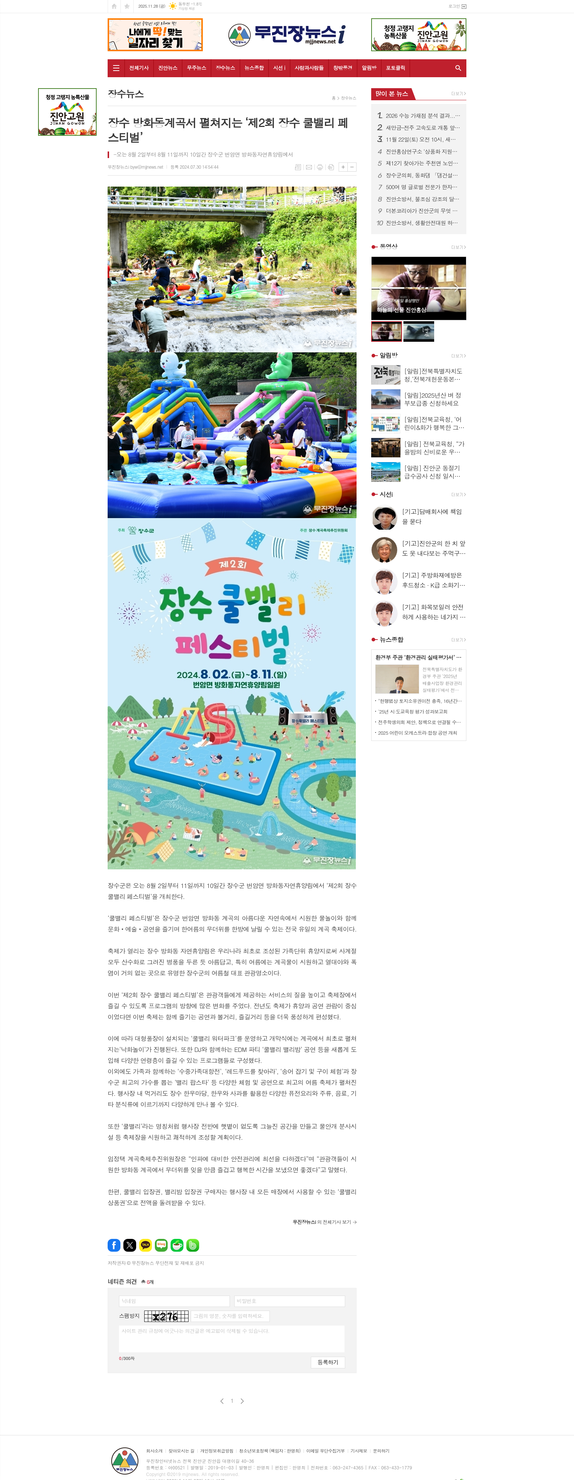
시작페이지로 (114, 6)
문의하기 (381, 1451)
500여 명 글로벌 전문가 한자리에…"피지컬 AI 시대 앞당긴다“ (423, 187)
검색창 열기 (457, 68)
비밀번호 (246, 1300)
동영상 (388, 246)
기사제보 (359, 1451)
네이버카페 (177, 1245)
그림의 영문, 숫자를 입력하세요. (228, 1315)
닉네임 (129, 1300)
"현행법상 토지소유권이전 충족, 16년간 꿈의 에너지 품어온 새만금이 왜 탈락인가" (420, 700)
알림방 (369, 67)
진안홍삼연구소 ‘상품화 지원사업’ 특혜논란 (423, 151)
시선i (386, 494)
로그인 (454, 6)
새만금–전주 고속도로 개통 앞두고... (423, 127)
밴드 (192, 1245)
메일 (309, 167)
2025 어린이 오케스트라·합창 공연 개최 (417, 732)
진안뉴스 (168, 67)
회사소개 (154, 1451)
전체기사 (139, 67)
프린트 (320, 167)
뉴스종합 (254, 67)
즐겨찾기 (127, 6)
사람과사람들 (309, 67)
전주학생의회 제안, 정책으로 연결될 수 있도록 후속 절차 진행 (420, 722)
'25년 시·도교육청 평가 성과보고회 (413, 711)
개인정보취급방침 (216, 1451)
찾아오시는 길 (181, 1451)
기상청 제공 (186, 8)
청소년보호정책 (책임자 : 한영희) (269, 1451)
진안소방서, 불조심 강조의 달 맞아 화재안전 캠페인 (423, 199)
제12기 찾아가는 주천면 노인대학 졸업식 (423, 163)
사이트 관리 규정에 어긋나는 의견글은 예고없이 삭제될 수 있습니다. (195, 1330)
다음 (242, 1401)
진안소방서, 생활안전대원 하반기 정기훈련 (423, 222)
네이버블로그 (161, 1245)
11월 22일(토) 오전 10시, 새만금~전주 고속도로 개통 (423, 139)
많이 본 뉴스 (391, 93)
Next (457, 288)
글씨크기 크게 (343, 167)
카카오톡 (145, 1245)
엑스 (129, 1245)
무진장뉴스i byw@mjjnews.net (135, 167)
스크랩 (331, 167)
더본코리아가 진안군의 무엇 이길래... (423, 210)
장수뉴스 (225, 67)
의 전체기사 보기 (321, 1221)
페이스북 (114, 1245)
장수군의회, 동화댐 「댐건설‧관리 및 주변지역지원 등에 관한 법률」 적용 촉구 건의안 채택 (423, 175)
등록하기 (328, 1362)
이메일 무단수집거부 (325, 1451)
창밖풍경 (343, 67)
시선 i (279, 67)
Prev (380, 288)
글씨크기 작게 (352, 167)
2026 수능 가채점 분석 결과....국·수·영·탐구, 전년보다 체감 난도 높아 (423, 115)
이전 (222, 1401)
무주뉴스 (196, 67)
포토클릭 (395, 67)
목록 (298, 167)
